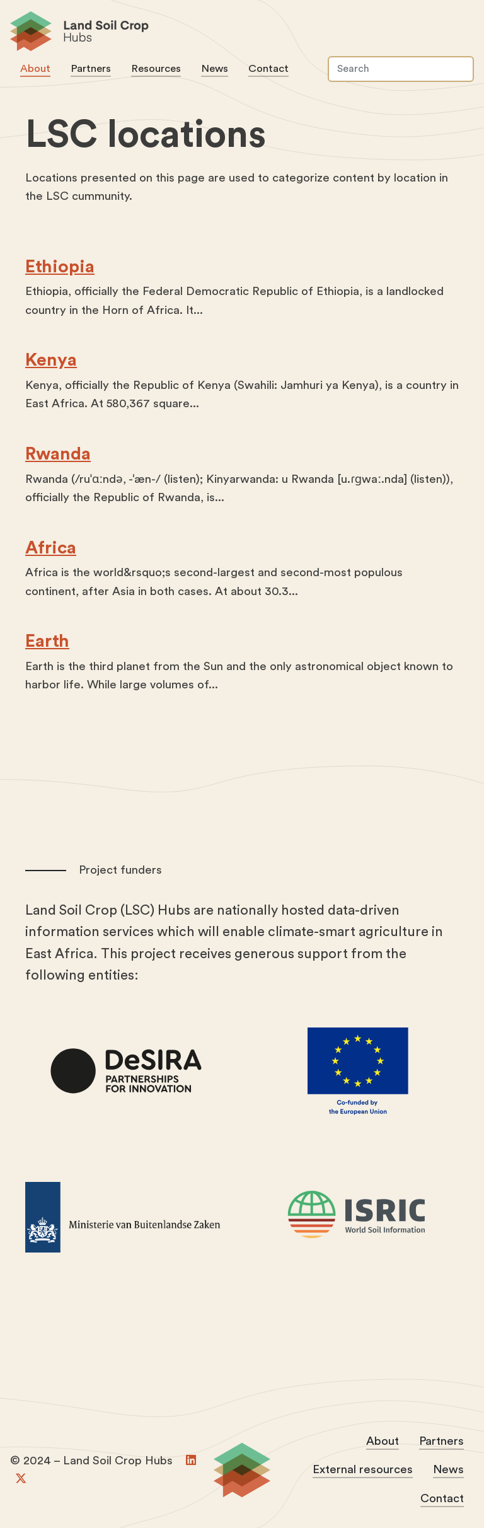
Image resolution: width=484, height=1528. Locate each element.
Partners (91, 68)
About (35, 68)
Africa (51, 547)
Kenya (51, 360)
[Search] (401, 69)
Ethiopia (60, 266)
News (214, 68)
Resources (156, 68)
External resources (363, 1470)
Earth (47, 641)
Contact (268, 68)
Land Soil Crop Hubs (237, 33)
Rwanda (58, 454)
